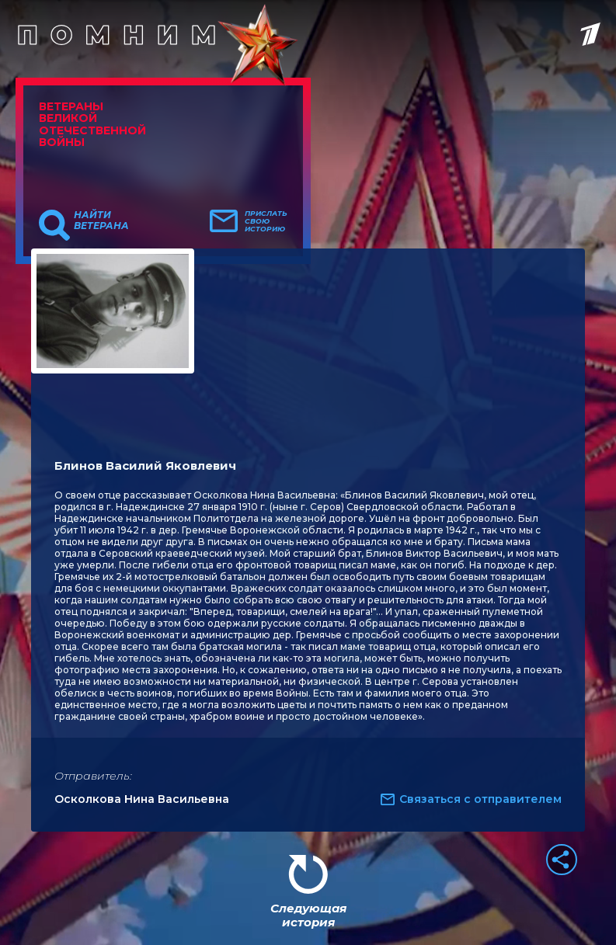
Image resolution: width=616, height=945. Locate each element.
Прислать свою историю (266, 221)
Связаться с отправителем (480, 799)
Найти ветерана (101, 220)
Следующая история (308, 915)
